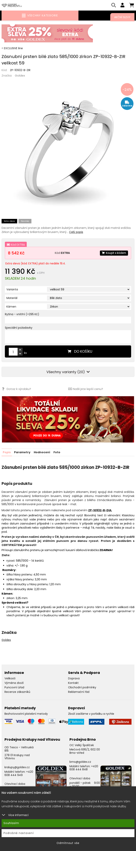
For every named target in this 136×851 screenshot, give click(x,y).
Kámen (11, 307)
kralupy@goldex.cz (17, 768)
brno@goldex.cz (80, 762)
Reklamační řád (78, 692)
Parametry (22, 453)
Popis (7, 453)
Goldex (20, 76)
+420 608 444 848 (83, 768)
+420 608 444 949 (18, 774)
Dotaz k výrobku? (16, 390)
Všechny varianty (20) (68, 372)
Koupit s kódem (113, 254)
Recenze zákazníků (17, 692)
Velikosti (9, 679)
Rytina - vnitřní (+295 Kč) (22, 315)
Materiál (11, 299)
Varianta (12, 290)
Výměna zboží (14, 683)
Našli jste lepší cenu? (85, 390)
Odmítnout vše (68, 843)
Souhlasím (11, 823)
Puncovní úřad (14, 688)
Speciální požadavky (18, 328)
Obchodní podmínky (82, 688)
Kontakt (73, 683)
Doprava (74, 679)
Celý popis (76, 233)
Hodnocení (42, 453)
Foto (56, 453)
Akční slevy (122, 17)
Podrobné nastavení (19, 833)
